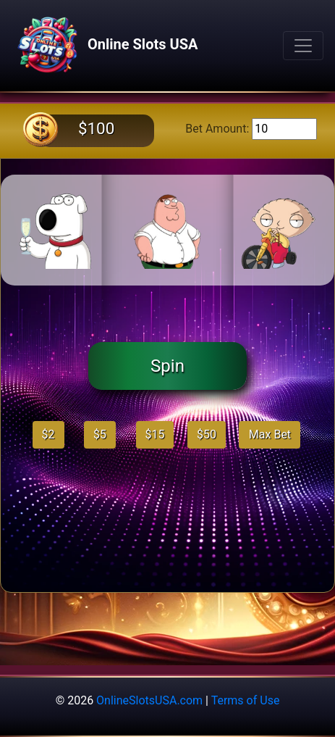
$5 (99, 434)
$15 (155, 434)
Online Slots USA (105, 45)
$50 (206, 434)
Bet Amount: (217, 129)
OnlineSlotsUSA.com (149, 700)
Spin (167, 366)
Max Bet (270, 434)
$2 (48, 434)
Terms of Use (245, 700)
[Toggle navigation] (303, 45)
